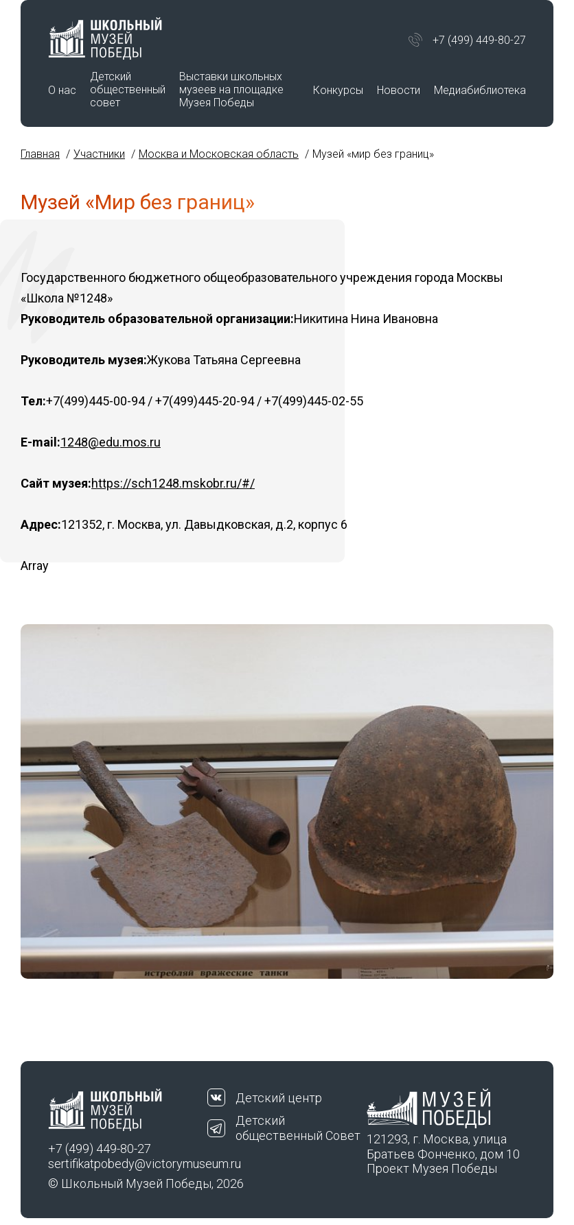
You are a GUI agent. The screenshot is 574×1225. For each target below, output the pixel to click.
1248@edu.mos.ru (110, 442)
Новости (398, 90)
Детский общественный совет (127, 89)
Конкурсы (338, 90)
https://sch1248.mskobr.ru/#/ (173, 483)
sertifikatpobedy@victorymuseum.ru (127, 1163)
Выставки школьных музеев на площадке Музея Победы (231, 89)
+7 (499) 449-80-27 (479, 40)
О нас (62, 90)
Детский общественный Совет (298, 1128)
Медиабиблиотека (480, 90)
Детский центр (279, 1098)
